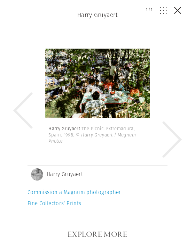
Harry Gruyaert (97, 15)
